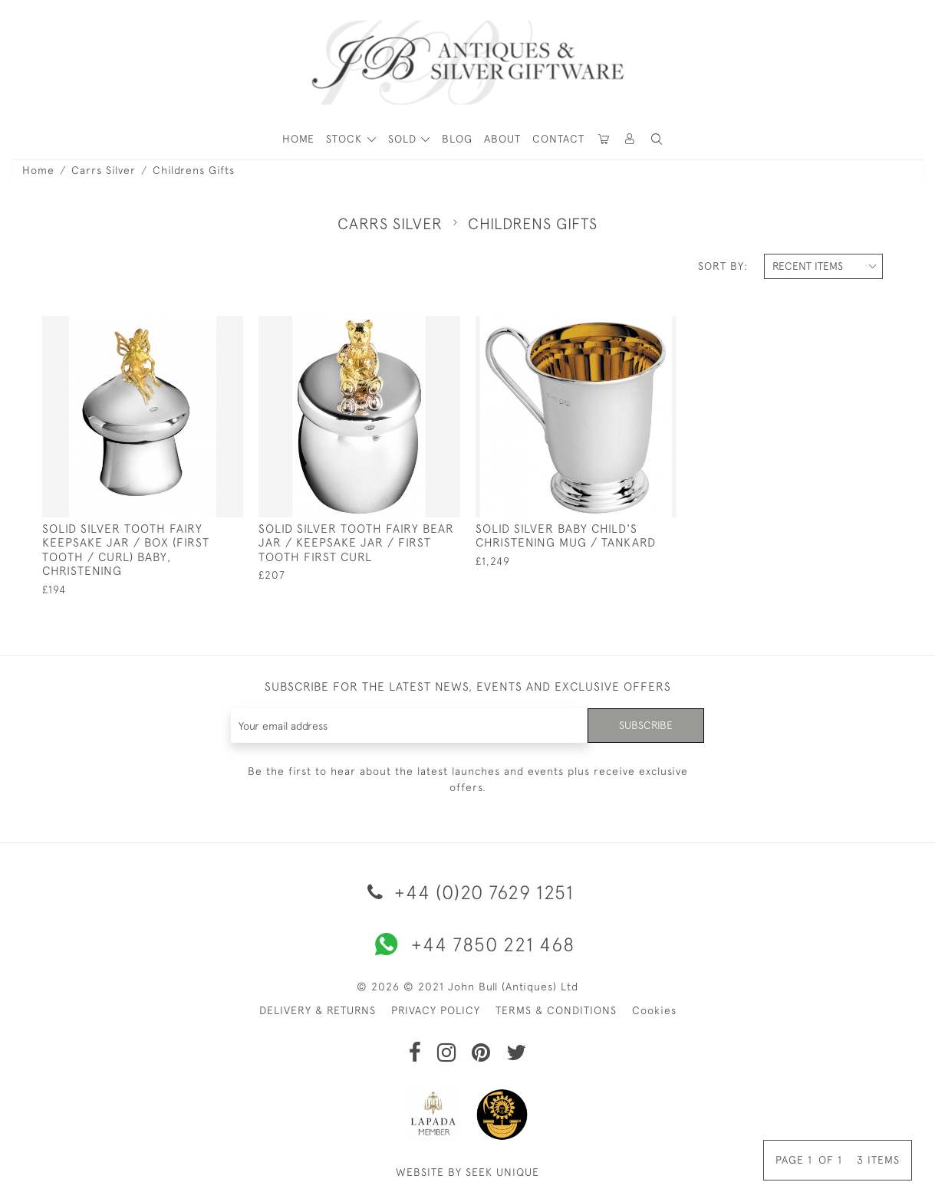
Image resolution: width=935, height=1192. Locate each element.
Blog (457, 139)
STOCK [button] (346, 139)
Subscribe (646, 725)
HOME (298, 139)
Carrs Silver (103, 170)
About (502, 139)
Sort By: (723, 266)
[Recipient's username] (410, 725)
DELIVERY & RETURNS (317, 1010)
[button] (630, 139)
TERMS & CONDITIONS (556, 1010)
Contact (558, 139)
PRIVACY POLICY (435, 1010)
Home (38, 170)
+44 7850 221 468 (467, 944)
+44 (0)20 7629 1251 (468, 892)
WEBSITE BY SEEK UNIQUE (467, 1172)
